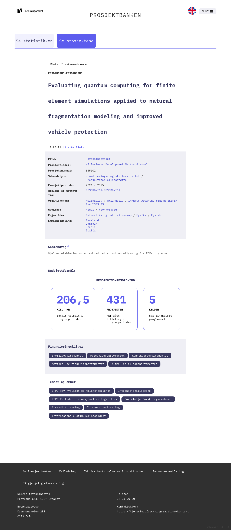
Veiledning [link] (67, 471)
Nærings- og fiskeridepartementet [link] (78, 364)
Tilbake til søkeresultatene (67, 64)
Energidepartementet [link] (67, 355)
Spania (91, 227)
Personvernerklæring (168, 471)
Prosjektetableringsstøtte (106, 180)
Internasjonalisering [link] (134, 390)
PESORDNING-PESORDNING (103, 190)
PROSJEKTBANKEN (115, 15)
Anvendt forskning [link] (66, 407)
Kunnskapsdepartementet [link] (150, 355)
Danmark (91, 223)
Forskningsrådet (98, 158)
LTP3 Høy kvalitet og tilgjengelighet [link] (81, 390)
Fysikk (141, 215)
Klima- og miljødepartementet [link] (134, 364)
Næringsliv (94, 200)
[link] (192, 11)
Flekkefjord (108, 209)
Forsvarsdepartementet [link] (107, 355)
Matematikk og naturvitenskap (108, 215)
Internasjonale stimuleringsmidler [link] (79, 416)
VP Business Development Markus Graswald (118, 164)
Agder (90, 209)
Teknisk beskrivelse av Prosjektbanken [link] (114, 471)
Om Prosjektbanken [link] (37, 471)
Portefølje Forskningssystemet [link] (148, 399)
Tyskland (92, 220)
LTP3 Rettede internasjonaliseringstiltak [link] (84, 399)
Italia (91, 230)
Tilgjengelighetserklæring (43, 483)
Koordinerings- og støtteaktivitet (113, 176)
